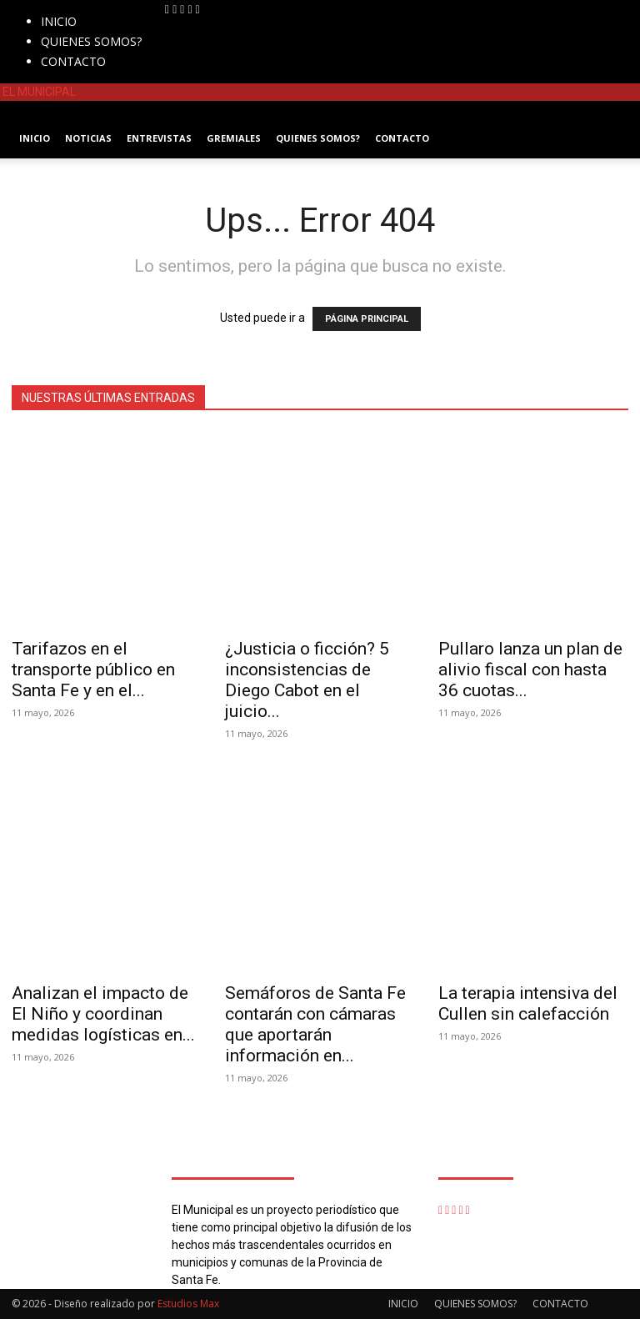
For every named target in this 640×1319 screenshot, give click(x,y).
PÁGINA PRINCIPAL (366, 318)
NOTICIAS (88, 138)
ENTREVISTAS (159, 138)
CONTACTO (73, 61)
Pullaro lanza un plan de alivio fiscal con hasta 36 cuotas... (530, 669)
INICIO (59, 21)
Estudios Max (188, 1303)
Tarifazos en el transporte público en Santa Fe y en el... (93, 669)
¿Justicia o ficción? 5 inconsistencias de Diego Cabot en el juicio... (307, 680)
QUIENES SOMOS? (91, 41)
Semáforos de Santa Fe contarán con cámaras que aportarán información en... (315, 1024)
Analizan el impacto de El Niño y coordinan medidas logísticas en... (103, 1014)
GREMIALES (234, 138)
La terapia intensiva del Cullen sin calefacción (528, 1003)
